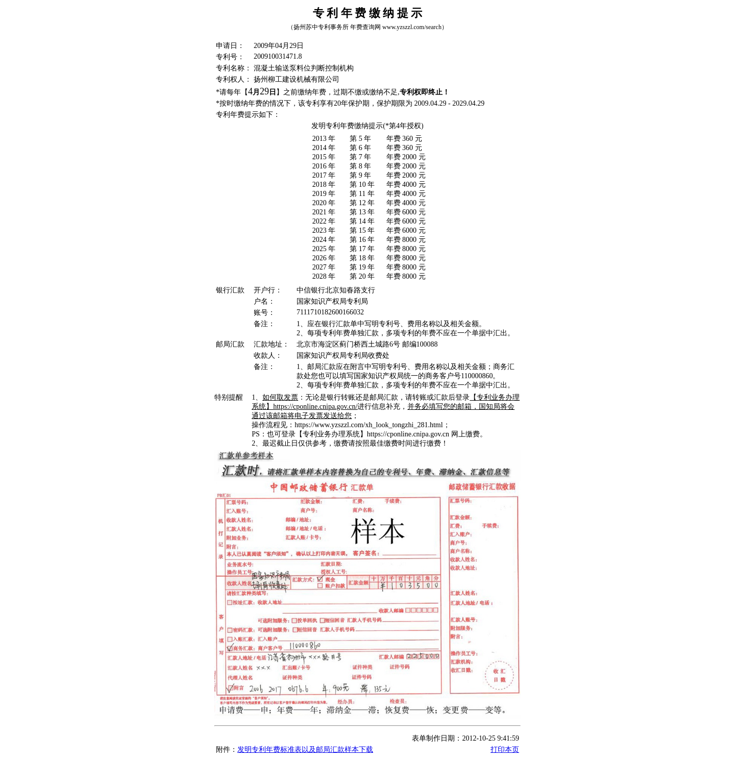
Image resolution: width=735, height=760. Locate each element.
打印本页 (505, 749)
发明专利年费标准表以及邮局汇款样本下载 (305, 749)
